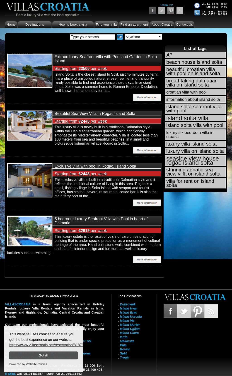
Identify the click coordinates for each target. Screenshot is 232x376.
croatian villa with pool (186, 92)
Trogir (124, 357)
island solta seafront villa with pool (194, 109)
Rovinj (125, 349)
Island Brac (128, 312)
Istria (123, 337)
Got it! (43, 355)
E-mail (10, 374)
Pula (123, 345)
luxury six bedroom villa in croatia (189, 134)
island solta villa (187, 118)
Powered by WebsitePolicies (28, 364)
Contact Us (184, 24)
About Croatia (162, 24)
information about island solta (193, 99)
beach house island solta (194, 62)
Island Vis (127, 320)
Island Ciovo (129, 333)
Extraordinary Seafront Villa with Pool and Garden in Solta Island (106, 58)
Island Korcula (131, 316)
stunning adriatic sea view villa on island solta (193, 172)
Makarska (127, 341)
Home (11, 24)
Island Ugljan (130, 329)
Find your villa (106, 24)
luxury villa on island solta (195, 151)
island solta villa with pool (194, 125)
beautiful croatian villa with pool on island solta (193, 71)
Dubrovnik (127, 304)
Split (123, 353)
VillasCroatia (18, 304)
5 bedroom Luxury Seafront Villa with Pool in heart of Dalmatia (101, 221)
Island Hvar (128, 308)
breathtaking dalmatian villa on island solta (192, 83)
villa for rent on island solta (190, 183)
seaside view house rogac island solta (192, 160)
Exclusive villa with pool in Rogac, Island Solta (95, 166)
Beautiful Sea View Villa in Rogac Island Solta (95, 113)
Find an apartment (134, 24)
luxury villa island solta (191, 144)
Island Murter (130, 325)
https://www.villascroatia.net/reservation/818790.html (51, 345)
